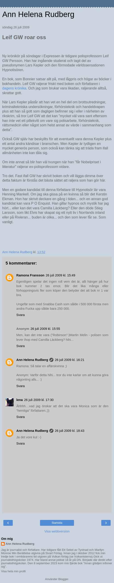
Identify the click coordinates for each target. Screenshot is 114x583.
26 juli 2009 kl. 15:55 (45, 329)
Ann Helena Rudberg (38, 14)
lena (19, 400)
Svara (20, 315)
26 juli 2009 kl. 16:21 (69, 360)
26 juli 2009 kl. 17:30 (39, 400)
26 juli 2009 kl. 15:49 (60, 275)
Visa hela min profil (13, 571)
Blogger (63, 579)
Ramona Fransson (30, 275)
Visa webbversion (57, 531)
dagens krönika (14, 88)
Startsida (57, 522)
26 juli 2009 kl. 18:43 (69, 430)
